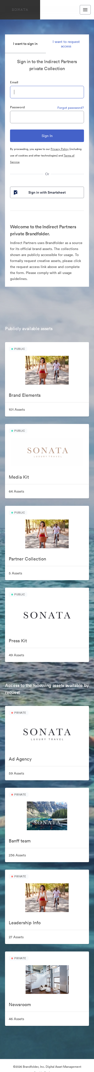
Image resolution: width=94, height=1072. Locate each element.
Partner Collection (27, 559)
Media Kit (19, 477)
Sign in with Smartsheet (39, 192)
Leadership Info (25, 923)
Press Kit (18, 641)
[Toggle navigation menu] (85, 9)
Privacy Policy (60, 149)
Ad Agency (20, 759)
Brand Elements (25, 395)
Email (14, 82)
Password (17, 107)
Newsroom (20, 1004)
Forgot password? (70, 108)
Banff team (20, 841)
